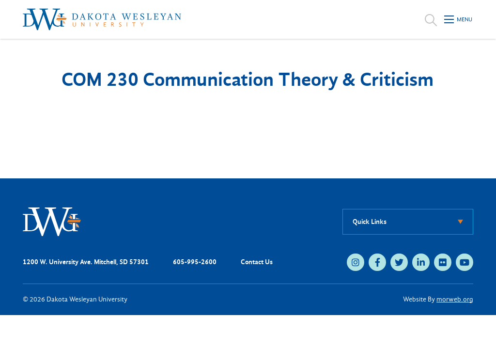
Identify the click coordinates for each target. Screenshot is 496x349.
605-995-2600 (195, 262)
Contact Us (257, 262)
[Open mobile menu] (458, 19)
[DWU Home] (52, 221)
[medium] (355, 262)
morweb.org (454, 299)
